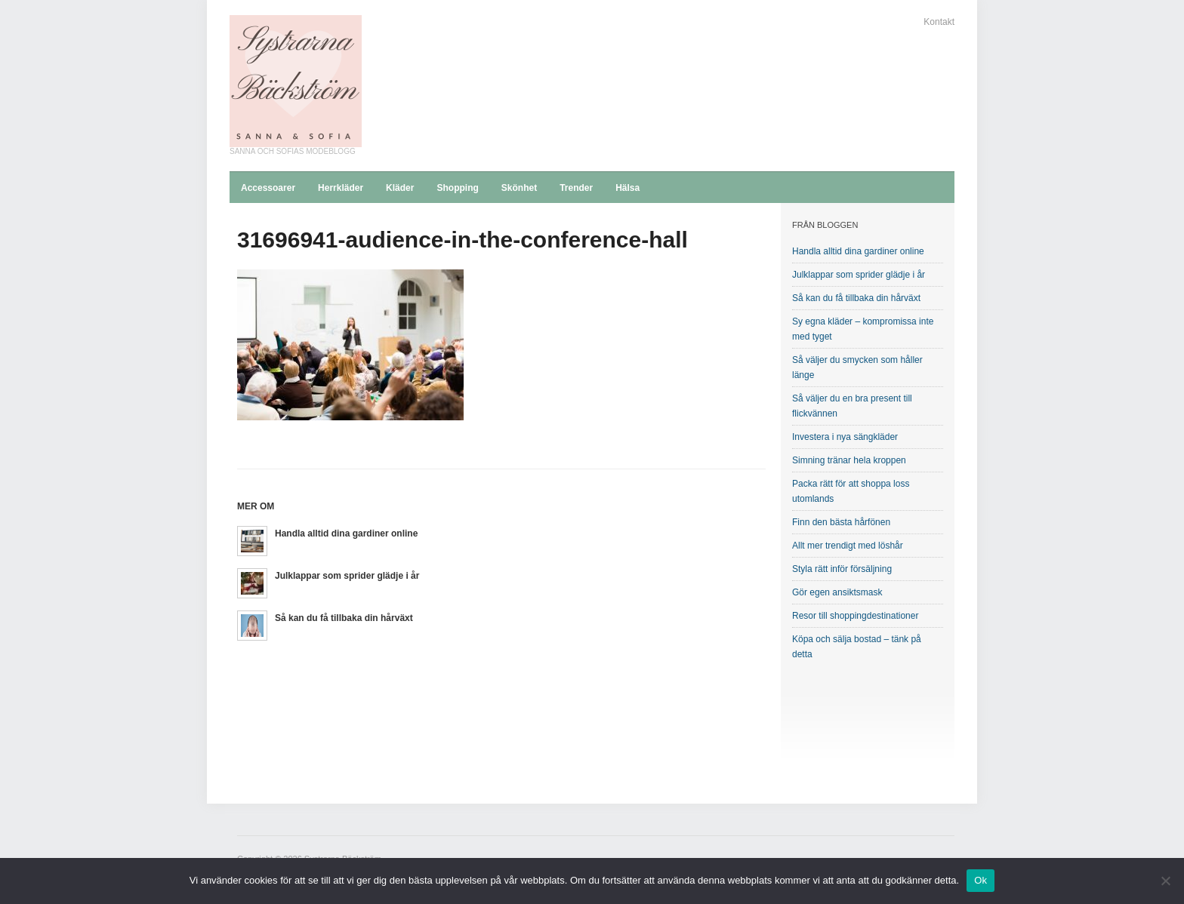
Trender (576, 188)
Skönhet (519, 188)
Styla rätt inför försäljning (842, 569)
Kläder (400, 188)
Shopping (457, 188)
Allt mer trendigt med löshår (847, 545)
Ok (980, 880)
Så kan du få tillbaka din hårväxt (344, 618)
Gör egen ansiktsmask (837, 592)
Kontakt (938, 22)
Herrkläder (340, 188)
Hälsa (627, 188)
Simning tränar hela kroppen (849, 460)
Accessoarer (268, 188)
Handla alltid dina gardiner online (346, 533)
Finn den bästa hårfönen (841, 522)
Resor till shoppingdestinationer (855, 615)
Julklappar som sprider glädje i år (347, 575)
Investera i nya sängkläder (845, 437)
